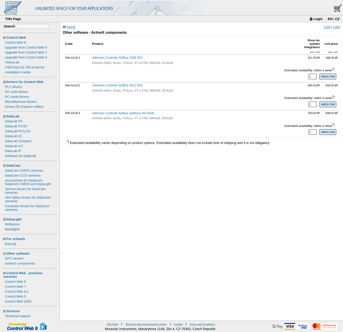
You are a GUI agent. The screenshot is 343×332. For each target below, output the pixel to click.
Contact (178, 324)
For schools (15, 239)
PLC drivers (13, 87)
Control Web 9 (15, 42)
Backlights (12, 229)
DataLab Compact (18, 141)
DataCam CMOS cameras (24, 170)
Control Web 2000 (18, 301)
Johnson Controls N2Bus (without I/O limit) (123, 113)
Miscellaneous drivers (21, 101)
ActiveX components (20, 263)
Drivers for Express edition (24, 106)
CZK (327, 27)
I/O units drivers (16, 92)
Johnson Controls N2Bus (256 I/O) (117, 57)
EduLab (10, 244)
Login (318, 19)
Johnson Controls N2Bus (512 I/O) (117, 85)
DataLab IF (13, 151)
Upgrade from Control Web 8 (26, 47)
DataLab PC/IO (16, 126)
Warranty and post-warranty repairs (146, 324)
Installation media (18, 72)
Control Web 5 (15, 296)
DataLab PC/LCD (17, 131)
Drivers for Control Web (24, 82)
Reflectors (12, 224)
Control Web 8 (15, 281)
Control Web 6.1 (17, 291)
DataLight (14, 219)
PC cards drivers (17, 97)
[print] (71, 27)
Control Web (16, 37)
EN (330, 19)
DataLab (12, 116)
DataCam (13, 165)
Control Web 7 (15, 286)
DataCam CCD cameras (22, 175)
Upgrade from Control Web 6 (26, 57)
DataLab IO (13, 136)
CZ (337, 19)
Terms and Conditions (202, 324)
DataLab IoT (14, 146)
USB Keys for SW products (25, 67)
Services (13, 311)
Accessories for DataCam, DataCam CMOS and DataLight (28, 182)
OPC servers (14, 258)
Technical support (18, 316)
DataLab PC (14, 121)
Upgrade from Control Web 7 (26, 52)
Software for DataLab (20, 156)
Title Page (13, 19)
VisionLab (12, 62)
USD (336, 27)
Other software (17, 253)
